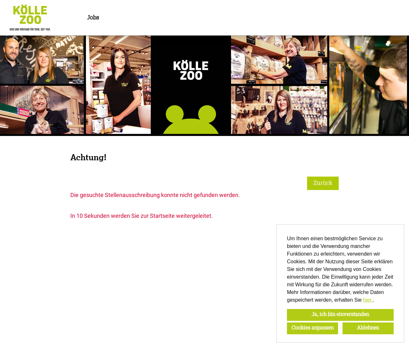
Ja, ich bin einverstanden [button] (340, 314)
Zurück (322, 183)
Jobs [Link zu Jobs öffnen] (93, 18)
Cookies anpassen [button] (312, 328)
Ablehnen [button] (368, 328)
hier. (368, 300)
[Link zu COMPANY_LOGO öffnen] (30, 18)
